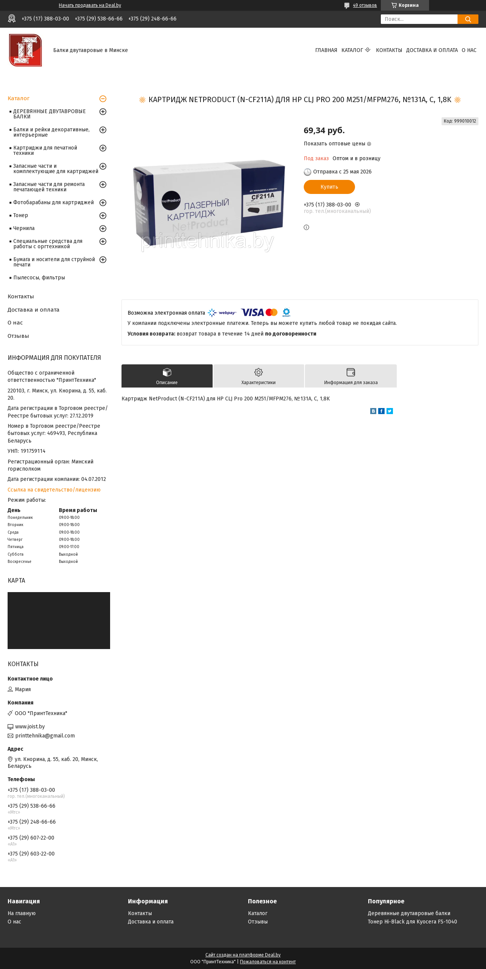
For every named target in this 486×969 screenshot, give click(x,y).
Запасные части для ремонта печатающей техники (49, 187)
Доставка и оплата (432, 50)
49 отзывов (365, 5)
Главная (326, 50)
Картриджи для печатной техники (45, 150)
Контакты (389, 50)
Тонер (20, 215)
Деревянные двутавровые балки (409, 913)
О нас (469, 50)
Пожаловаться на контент (268, 961)
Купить (329, 187)
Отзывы (18, 335)
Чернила (24, 228)
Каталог (352, 50)
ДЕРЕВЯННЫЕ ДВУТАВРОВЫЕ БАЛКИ (49, 114)
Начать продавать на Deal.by (90, 5)
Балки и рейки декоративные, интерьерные (51, 132)
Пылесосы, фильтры (39, 277)
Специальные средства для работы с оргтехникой (47, 244)
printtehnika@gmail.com (45, 736)
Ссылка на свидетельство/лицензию (54, 490)
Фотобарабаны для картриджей (53, 202)
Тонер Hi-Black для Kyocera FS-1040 (412, 922)
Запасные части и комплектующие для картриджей (55, 169)
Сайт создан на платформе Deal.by (243, 955)
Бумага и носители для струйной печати (54, 262)
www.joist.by (30, 726)
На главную (22, 913)
